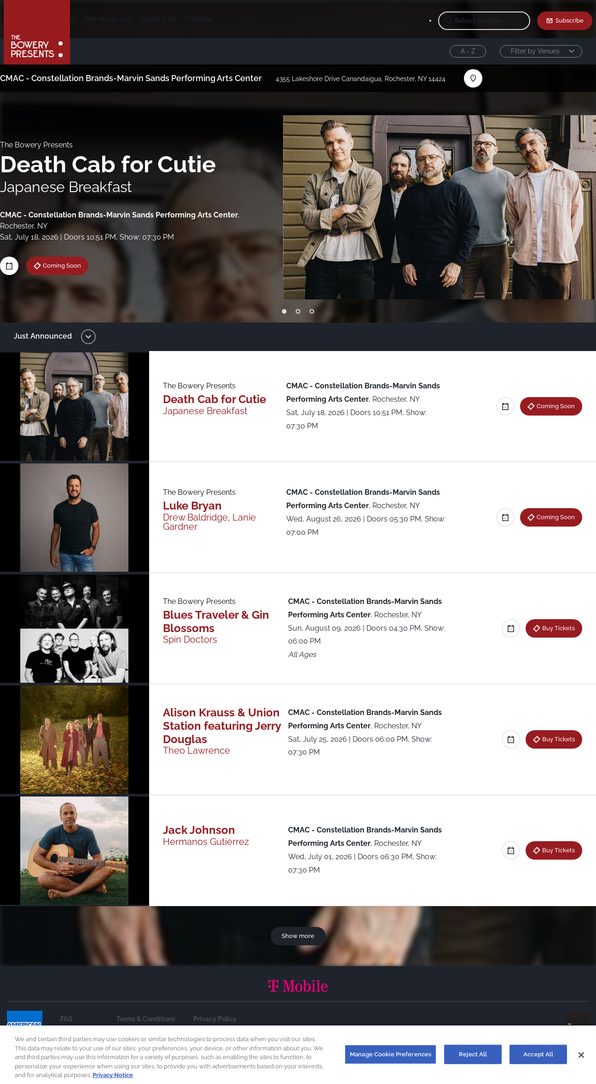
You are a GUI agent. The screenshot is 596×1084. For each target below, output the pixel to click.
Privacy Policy (215, 1019)
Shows (90, 19)
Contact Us (230, 19)
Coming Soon (68, 265)
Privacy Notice (113, 1080)
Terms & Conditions (145, 1019)
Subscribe (569, 20)
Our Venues (128, 19)
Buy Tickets (551, 628)
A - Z (468, 51)
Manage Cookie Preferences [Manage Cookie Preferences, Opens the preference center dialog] (390, 1058)
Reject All (473, 1058)
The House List (180, 19)
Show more (298, 935)
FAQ (66, 1019)
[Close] (581, 1060)
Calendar (271, 19)
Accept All (538, 1058)
